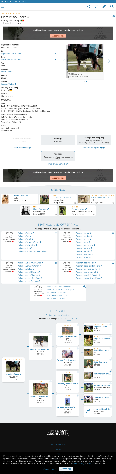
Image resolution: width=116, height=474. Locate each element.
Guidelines (58, 445)
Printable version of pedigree (58, 301)
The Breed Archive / (10, 1)
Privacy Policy (78, 463)
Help (58, 440)
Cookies (58, 450)
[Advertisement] (56, 29)
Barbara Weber (8, 76)
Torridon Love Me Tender (12, 51)
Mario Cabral (6, 64)
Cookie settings (49, 469)
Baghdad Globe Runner (11, 45)
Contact (58, 436)
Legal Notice (58, 431)
